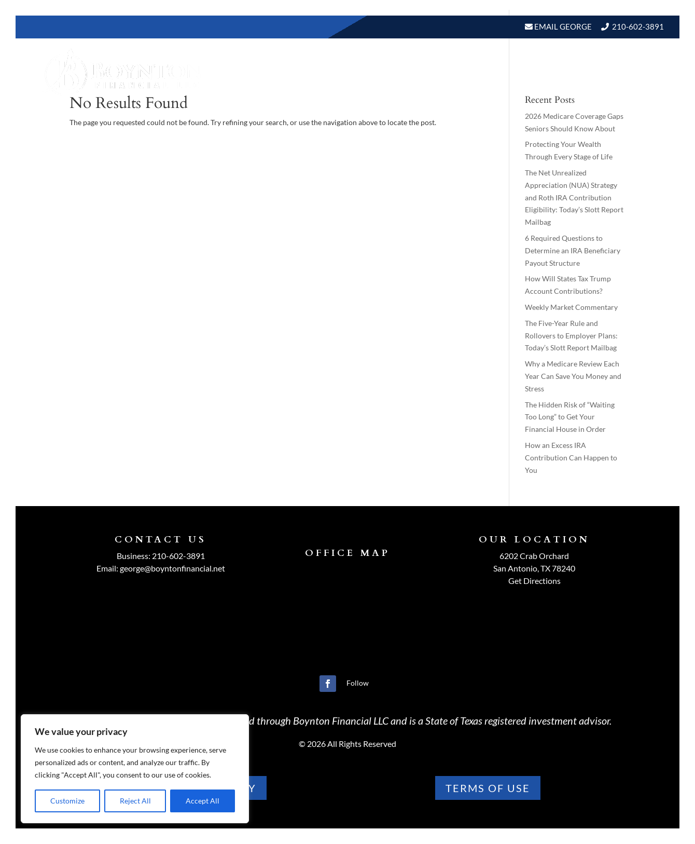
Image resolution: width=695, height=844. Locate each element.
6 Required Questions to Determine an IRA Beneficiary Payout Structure (572, 250)
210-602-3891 (638, 26)
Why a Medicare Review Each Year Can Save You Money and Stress (573, 376)
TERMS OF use (488, 788)
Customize (67, 800)
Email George (562, 26)
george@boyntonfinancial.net (172, 568)
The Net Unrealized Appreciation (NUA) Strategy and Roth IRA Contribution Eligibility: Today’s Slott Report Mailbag (574, 197)
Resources (421, 71)
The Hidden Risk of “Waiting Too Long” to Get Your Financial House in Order (570, 417)
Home (232, 71)
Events (534, 71)
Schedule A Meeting (610, 71)
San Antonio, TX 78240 (534, 568)
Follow (357, 682)
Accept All (202, 800)
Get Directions (534, 581)
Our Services (354, 71)
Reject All (135, 800)
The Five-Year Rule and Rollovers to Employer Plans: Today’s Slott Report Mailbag (571, 335)
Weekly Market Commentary (571, 307)
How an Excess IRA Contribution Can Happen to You (571, 457)
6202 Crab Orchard (534, 556)
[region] (135, 768)
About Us (279, 71)
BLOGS (482, 71)
